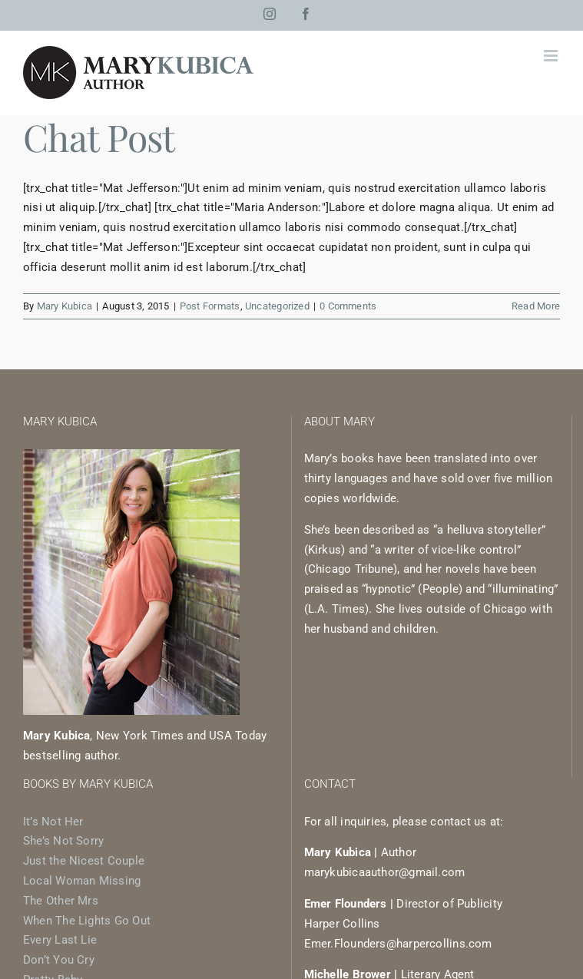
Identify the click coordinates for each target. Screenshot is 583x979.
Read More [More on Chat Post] (536, 306)
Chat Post (99, 136)
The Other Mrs (60, 901)
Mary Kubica (64, 306)
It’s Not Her (53, 822)
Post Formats (210, 306)
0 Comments (348, 306)
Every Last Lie (60, 940)
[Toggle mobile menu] (552, 56)
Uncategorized (277, 306)
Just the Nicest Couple (83, 861)
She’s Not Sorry (63, 841)
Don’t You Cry (58, 960)
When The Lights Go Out (87, 921)
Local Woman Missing (82, 881)
